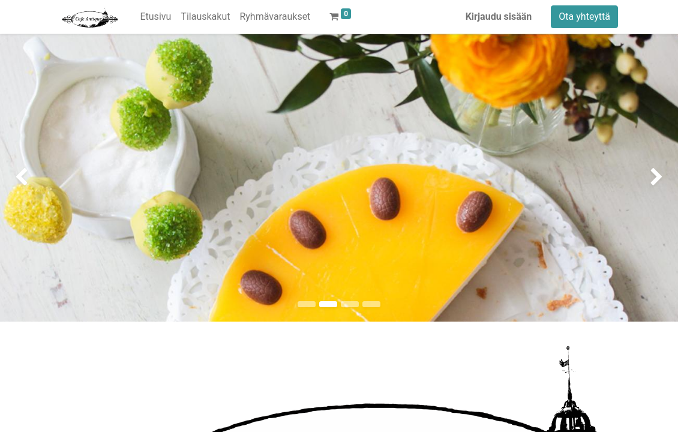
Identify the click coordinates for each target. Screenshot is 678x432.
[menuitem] (155, 17)
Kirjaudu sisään (499, 16)
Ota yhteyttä (584, 16)
